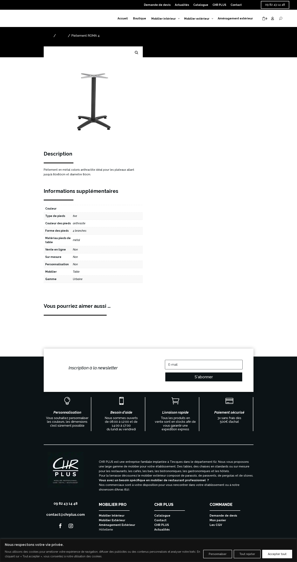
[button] (136, 52)
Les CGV (216, 525)
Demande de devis (157, 4)
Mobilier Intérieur (112, 515)
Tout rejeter (247, 554)
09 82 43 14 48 (275, 4)
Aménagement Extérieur (117, 525)
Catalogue (200, 4)
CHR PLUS (219, 4)
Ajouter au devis (172, 91)
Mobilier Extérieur (112, 520)
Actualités (182, 4)
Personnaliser (217, 554)
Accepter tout (277, 554)
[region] (148, 550)
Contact (236, 4)
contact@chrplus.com (65, 514)
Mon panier (218, 520)
